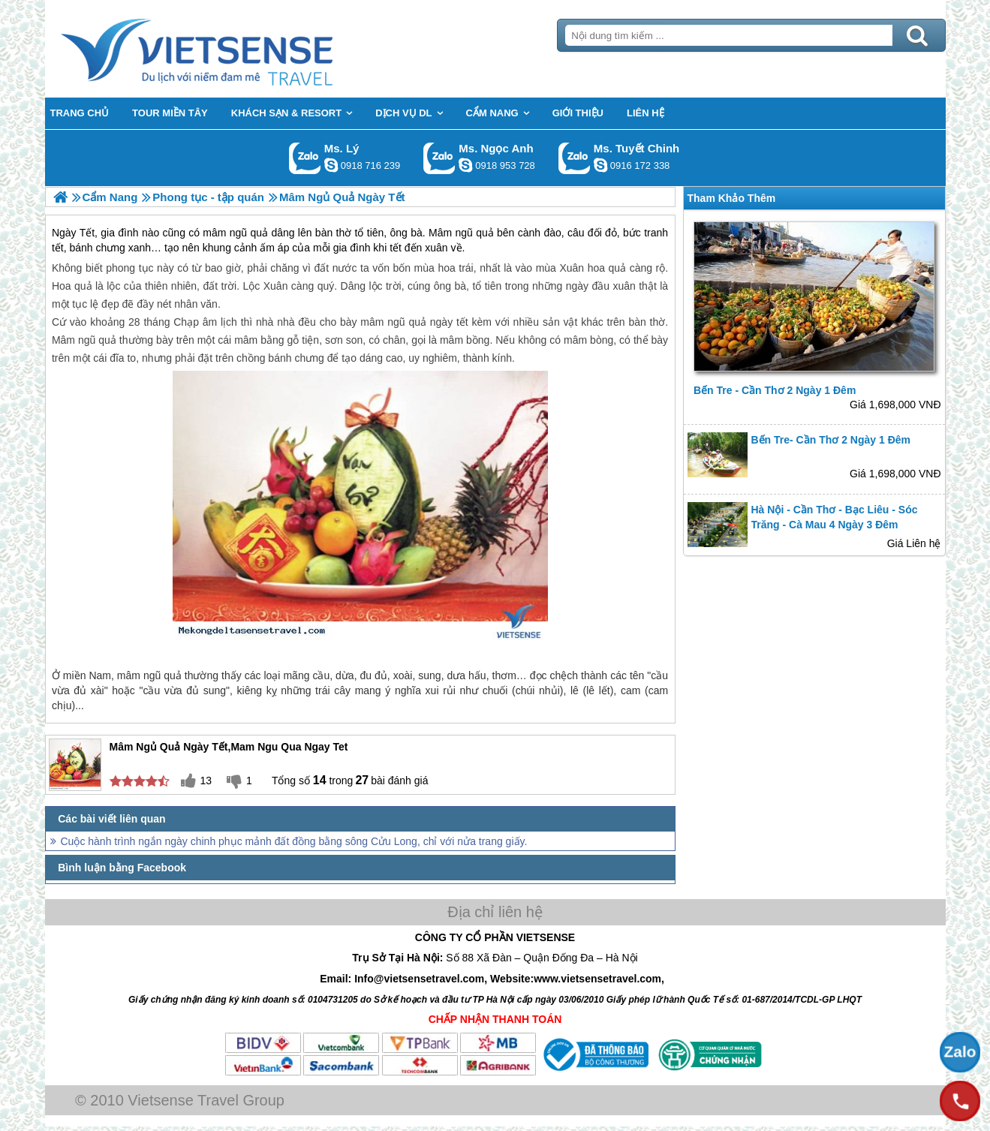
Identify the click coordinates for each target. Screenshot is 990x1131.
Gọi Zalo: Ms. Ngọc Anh (439, 158)
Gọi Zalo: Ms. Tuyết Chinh (574, 158)
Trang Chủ (234, 49)
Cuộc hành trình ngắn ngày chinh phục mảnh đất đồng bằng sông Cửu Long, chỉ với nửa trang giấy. (294, 841)
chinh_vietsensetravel (600, 165)
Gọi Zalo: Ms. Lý (305, 158)
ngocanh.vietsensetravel (465, 165)
